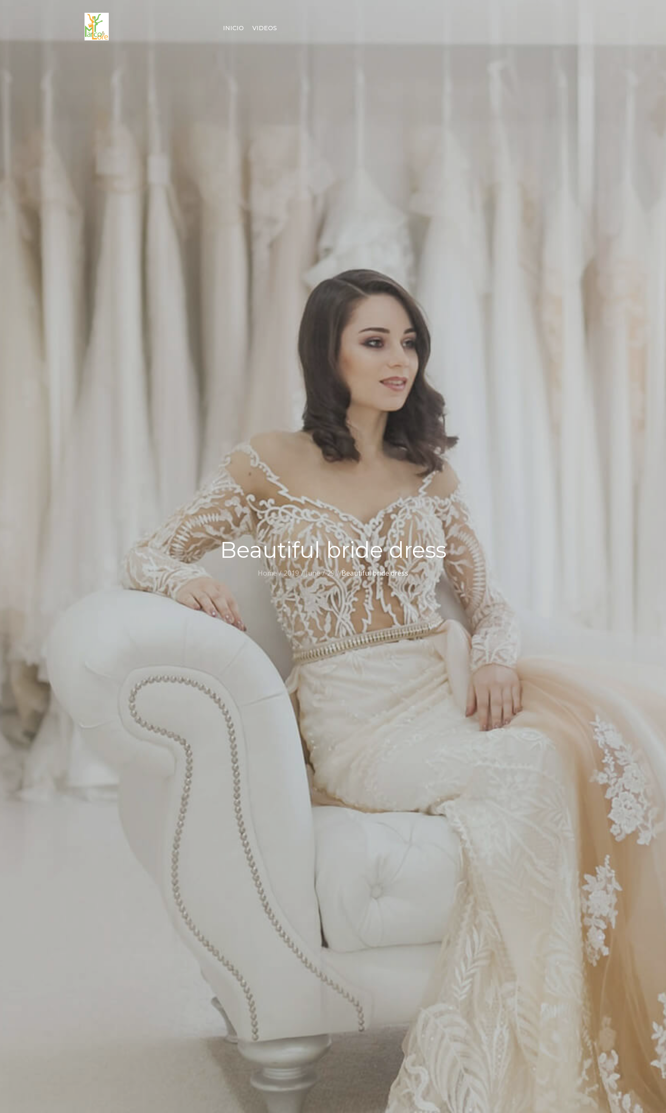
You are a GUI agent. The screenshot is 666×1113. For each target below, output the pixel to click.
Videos (264, 28)
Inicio (233, 28)
